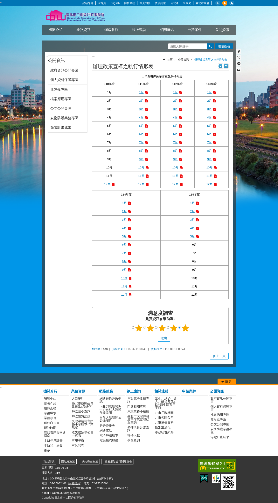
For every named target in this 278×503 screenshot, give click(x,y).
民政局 (187, 3)
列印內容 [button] (220, 66)
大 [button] (231, 3)
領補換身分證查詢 (138, 429)
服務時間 (50, 427)
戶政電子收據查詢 (138, 400)
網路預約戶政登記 (110, 400)
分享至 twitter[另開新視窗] (238, 57)
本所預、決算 (53, 445)
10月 (141, 167)
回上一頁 (219, 356)
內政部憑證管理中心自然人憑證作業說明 (110, 409)
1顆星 (138, 328)
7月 (141, 142)
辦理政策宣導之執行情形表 (210, 59)
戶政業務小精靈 (138, 411)
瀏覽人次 (47, 472)
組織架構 (50, 408)
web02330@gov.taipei (66, 492)
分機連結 (74, 483)
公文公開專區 (60, 108)
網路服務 (111, 30)
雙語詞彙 (160, 3)
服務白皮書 (51, 423)
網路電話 (106, 430)
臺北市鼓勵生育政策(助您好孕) (83, 405)
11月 (141, 175)
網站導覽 (87, 3)
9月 (141, 159)
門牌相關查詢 (136, 406)
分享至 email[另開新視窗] (238, 69)
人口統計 (78, 398)
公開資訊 (222, 30)
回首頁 (102, 3)
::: (1, 1)
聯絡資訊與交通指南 (55, 434)
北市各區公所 (164, 417)
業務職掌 (50, 413)
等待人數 (133, 435)
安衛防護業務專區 (64, 118)
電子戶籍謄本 (109, 435)
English (115, 3)
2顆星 (150, 328)
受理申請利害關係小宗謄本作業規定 (83, 424)
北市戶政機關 (164, 412)
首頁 (170, 59)
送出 (154, 338)
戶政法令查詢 (81, 411)
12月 (107, 184)
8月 (141, 150)
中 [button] (224, 3)
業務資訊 (83, 30)
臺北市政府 (202, 3)
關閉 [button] (228, 381)
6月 (141, 134)
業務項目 (50, 418)
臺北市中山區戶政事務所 (76, 15)
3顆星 (162, 328)
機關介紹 (56, 30)
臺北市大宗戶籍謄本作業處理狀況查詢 (138, 419)
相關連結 (167, 30)
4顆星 (173, 328)
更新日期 (47, 467)
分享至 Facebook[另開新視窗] (238, 51)
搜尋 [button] (210, 46)
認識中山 (50, 398)
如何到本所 (105, 478)
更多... (48, 450)
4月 (141, 117)
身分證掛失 (107, 425)
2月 (141, 100)
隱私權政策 (68, 461)
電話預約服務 (109, 440)
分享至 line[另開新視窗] (238, 63)
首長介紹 (50, 403)
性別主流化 (162, 427)
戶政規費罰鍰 (81, 416)
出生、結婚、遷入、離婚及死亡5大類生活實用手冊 (166, 403)
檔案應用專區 (60, 99)
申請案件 (195, 30)
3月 (141, 109)
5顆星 (185, 328)
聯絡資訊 (49, 461)
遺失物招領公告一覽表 (83, 434)
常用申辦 (78, 440)
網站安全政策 (90, 461)
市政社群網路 (164, 432)
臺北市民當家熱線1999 (56, 488)
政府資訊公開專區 (64, 70)
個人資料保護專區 (64, 80)
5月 (141, 125)
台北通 (174, 3)
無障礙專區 (59, 89)
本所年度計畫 (53, 440)
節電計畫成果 (60, 127)
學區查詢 (133, 440)
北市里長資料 (164, 422)
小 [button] (217, 3)
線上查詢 (139, 30)
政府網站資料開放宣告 (118, 461)
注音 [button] (226, 66)
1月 (141, 92)
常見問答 (145, 3)
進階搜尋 (224, 46)
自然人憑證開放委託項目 (110, 419)
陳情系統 (129, 3)
